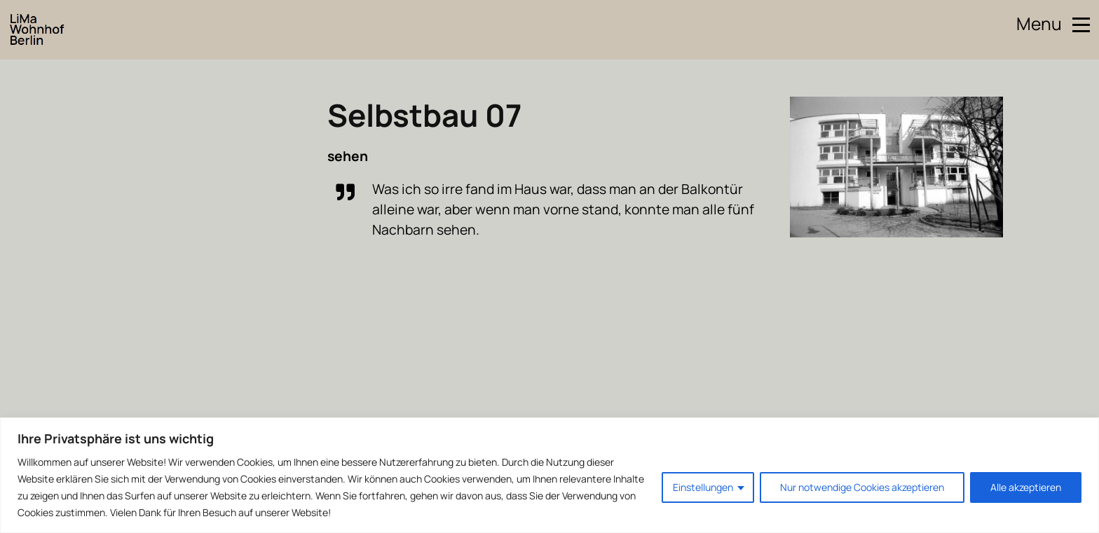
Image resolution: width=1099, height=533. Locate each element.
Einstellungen (703, 487)
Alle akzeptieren (1025, 487)
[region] (549, 475)
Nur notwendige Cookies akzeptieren (862, 487)
